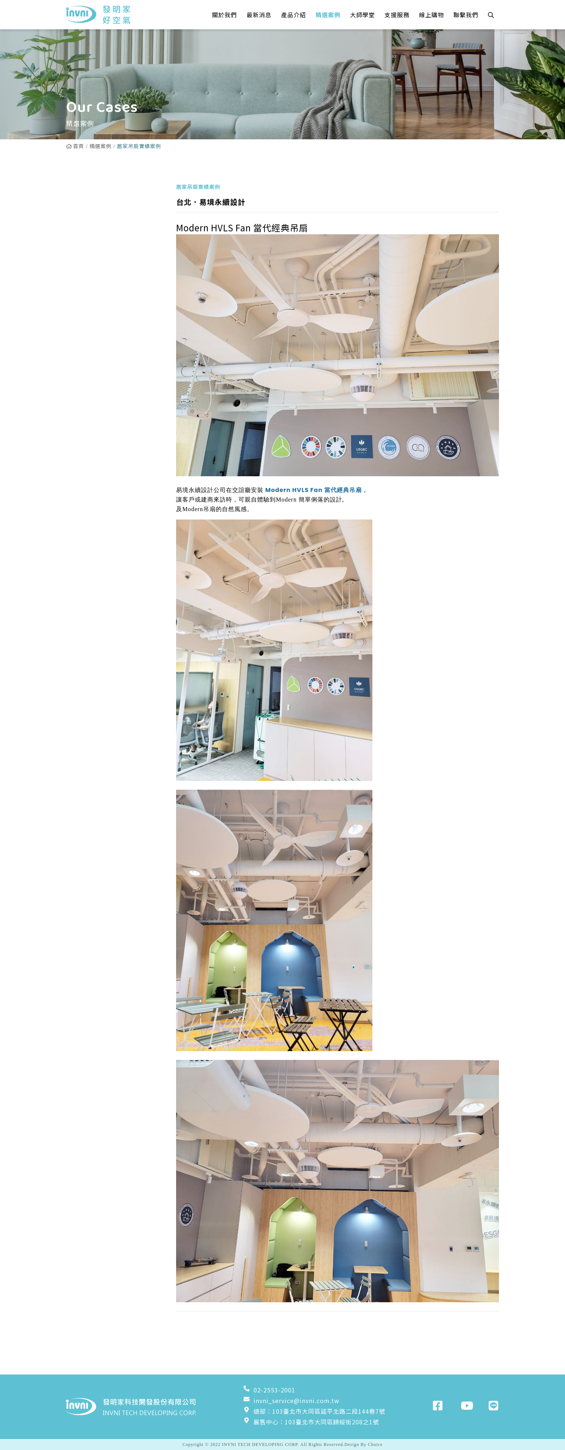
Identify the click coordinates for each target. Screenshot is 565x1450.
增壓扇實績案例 (94, 341)
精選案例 (101, 146)
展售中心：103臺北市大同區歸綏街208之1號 (311, 1421)
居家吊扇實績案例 (97, 210)
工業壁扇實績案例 (97, 303)
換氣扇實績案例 (94, 266)
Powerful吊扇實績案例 (105, 228)
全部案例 (84, 191)
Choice (375, 1444)
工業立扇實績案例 (97, 284)
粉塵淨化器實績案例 (100, 322)
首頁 (75, 146)
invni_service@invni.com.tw (291, 1400)
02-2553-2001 (269, 1389)
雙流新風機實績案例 (100, 247)
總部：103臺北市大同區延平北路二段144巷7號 (314, 1411)
